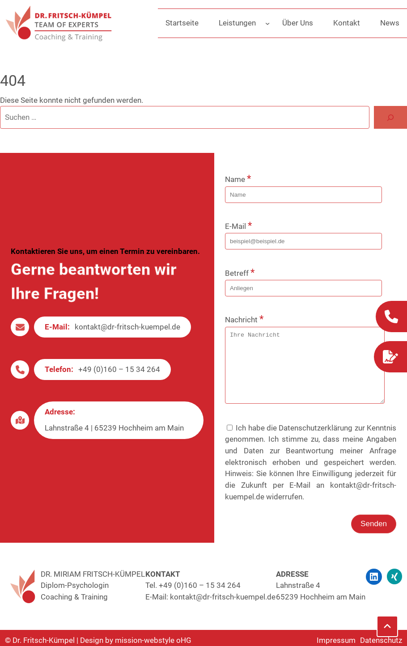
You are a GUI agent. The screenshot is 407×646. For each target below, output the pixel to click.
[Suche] (390, 117)
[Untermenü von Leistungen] (267, 23)
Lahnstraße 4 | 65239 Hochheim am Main (114, 434)
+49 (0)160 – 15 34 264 (119, 376)
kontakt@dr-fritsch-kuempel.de (127, 333)
